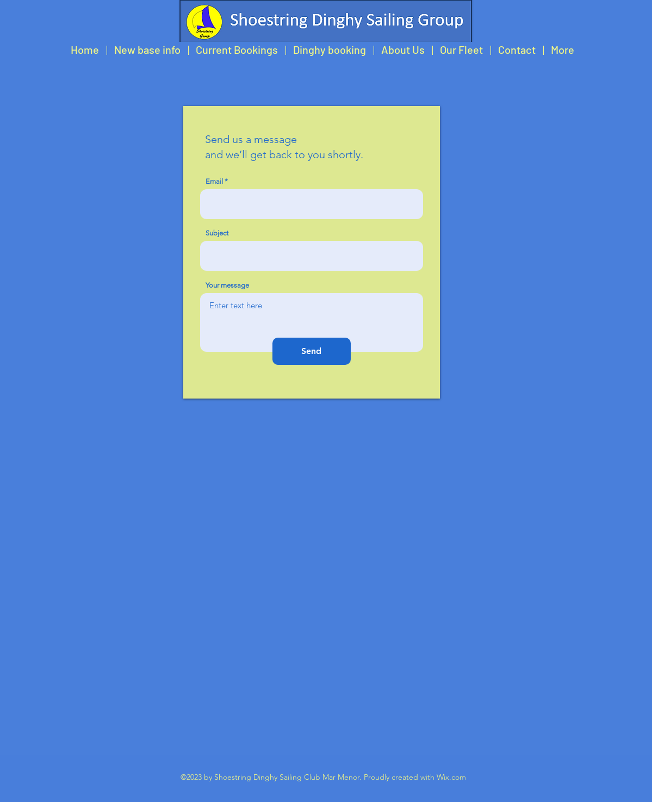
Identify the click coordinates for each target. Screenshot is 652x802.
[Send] (311, 351)
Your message (227, 285)
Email (214, 181)
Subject (217, 233)
